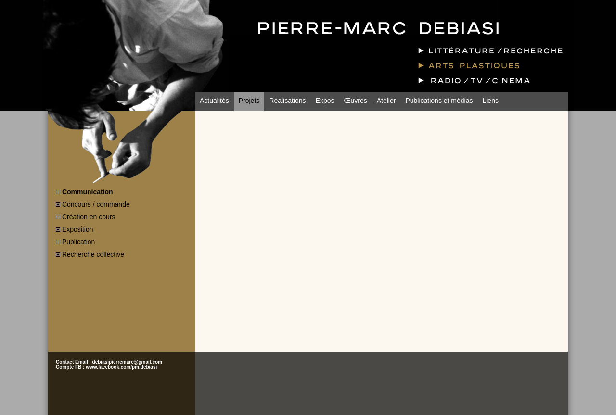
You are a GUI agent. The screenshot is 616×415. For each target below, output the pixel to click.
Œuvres (355, 100)
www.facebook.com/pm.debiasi (121, 367)
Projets (249, 100)
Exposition (77, 229)
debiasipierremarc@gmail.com (127, 362)
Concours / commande (96, 204)
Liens (490, 100)
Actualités (214, 100)
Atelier (386, 100)
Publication (78, 242)
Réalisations (287, 100)
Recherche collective (93, 254)
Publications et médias (439, 100)
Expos (325, 100)
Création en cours (89, 217)
